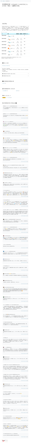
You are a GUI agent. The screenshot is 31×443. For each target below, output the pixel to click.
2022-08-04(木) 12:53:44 (24, 169)
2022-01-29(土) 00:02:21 (24, 293)
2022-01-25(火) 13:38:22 (24, 361)
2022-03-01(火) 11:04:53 (24, 223)
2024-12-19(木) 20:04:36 (24, 110)
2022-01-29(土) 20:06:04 (24, 255)
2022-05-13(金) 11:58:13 (24, 215)
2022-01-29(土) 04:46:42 (24, 283)
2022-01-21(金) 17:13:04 (24, 420)
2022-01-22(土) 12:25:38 (24, 380)
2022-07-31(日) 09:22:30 (24, 196)
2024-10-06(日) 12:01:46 (24, 127)
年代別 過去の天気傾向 (5, 65)
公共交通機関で (4, 90)
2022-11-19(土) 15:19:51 (24, 161)
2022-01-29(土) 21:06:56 (24, 247)
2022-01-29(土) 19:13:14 (24, 262)
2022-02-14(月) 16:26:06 (24, 232)
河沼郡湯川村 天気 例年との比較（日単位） (9, 73)
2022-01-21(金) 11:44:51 (24, 436)
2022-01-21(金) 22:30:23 (24, 404)
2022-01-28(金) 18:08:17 (24, 301)
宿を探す (3, 83)
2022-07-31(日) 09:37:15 (24, 186)
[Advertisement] (15, 16)
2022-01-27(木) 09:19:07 (24, 343)
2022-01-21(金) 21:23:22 (24, 412)
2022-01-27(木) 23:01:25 (24, 318)
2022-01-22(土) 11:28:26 (24, 388)
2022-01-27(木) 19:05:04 (24, 326)
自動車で (17, 90)
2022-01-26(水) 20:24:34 (24, 353)
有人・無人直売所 (8, 97)
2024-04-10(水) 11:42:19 (24, 134)
